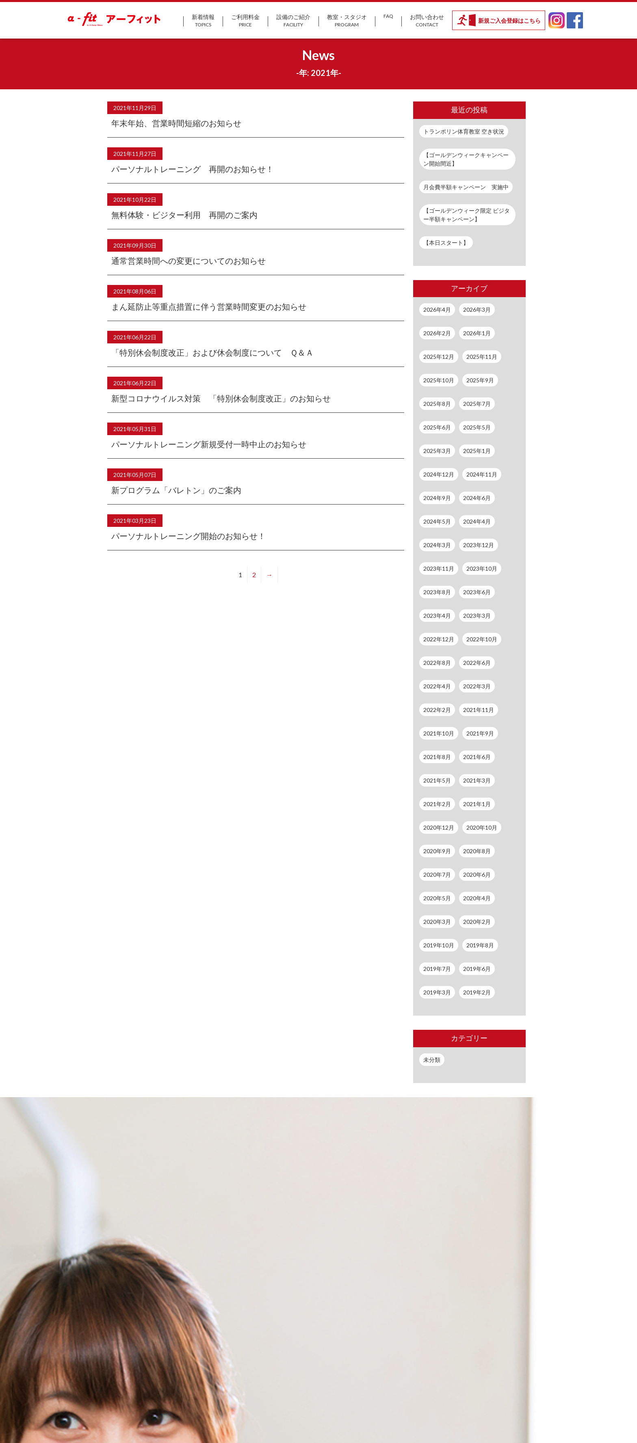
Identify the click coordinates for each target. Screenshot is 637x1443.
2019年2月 (477, 992)
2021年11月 (478, 709)
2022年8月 (437, 662)
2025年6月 (437, 427)
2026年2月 (437, 333)
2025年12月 (438, 356)
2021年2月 (437, 803)
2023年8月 (437, 592)
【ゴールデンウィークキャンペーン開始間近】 (466, 159)
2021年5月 (437, 780)
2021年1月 (477, 803)
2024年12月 (438, 474)
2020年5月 (437, 898)
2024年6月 (477, 497)
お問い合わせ (427, 20)
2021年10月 (438, 733)
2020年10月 (481, 827)
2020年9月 (437, 851)
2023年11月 (438, 568)
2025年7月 (477, 403)
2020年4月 (477, 898)
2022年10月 (481, 639)
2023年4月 (437, 615)
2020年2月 (477, 921)
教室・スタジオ (347, 20)
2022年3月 (477, 686)
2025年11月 (481, 356)
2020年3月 (437, 921)
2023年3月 (477, 615)
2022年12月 (438, 639)
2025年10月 (438, 380)
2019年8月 (480, 945)
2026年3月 (477, 309)
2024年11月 (481, 474)
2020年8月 (477, 851)
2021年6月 (477, 756)
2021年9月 (480, 733)
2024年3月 (437, 544)
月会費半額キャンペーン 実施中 (466, 186)
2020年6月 (477, 874)
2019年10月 (438, 945)
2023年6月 (477, 592)
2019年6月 (477, 968)
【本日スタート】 (446, 242)
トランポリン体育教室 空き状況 (463, 131)
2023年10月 (481, 568)
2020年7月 (437, 874)
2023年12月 (478, 544)
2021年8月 (437, 756)
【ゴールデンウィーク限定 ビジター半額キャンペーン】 (466, 214)
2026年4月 (437, 309)
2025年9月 (480, 380)
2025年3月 (437, 450)
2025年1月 (477, 450)
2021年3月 (477, 780)
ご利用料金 (245, 20)
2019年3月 (437, 992)
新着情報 (203, 20)
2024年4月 (477, 521)
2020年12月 (438, 827)
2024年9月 (437, 497)
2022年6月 (477, 662)
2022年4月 (437, 686)
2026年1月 (477, 333)
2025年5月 (477, 427)
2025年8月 (437, 403)
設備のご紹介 (293, 20)
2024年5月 (437, 521)
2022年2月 (437, 709)
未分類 (431, 1059)
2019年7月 (437, 968)
